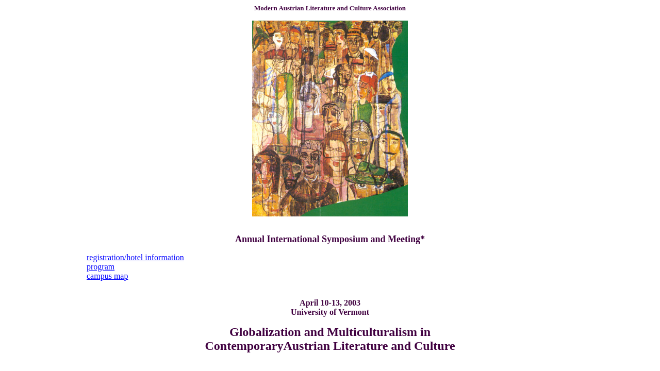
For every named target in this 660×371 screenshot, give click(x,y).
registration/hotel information (135, 257)
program (100, 266)
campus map (107, 276)
